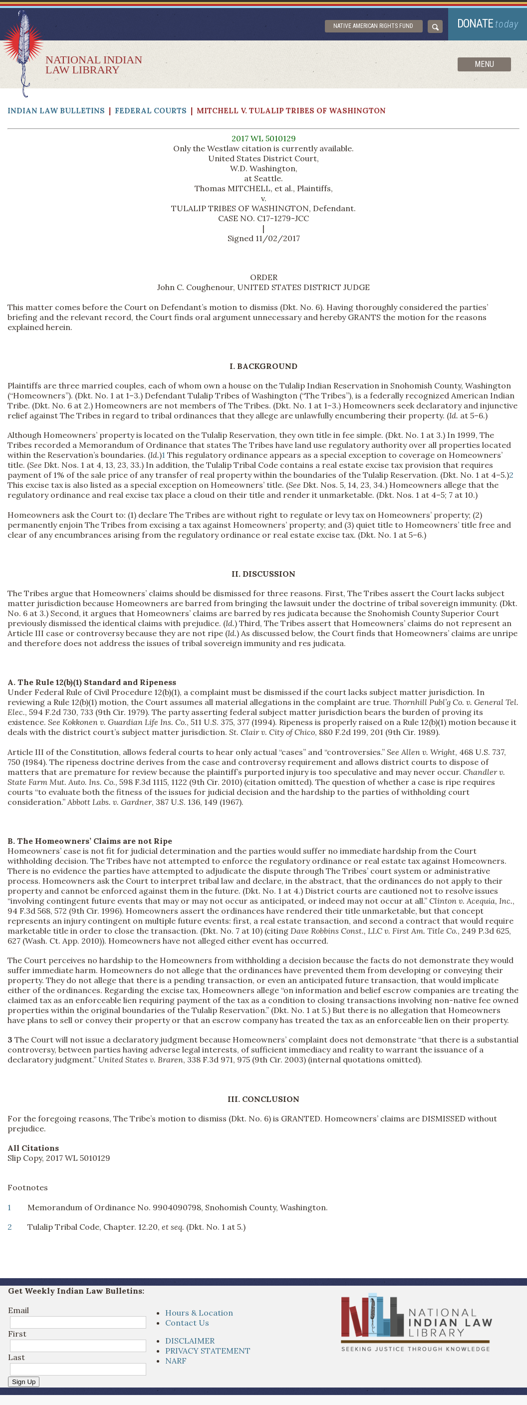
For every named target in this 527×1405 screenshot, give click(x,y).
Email (18, 1310)
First (17, 1334)
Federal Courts (151, 110)
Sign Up (23, 1382)
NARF (176, 1361)
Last (16, 1357)
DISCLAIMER (190, 1341)
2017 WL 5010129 (264, 138)
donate (488, 23)
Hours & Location (199, 1313)
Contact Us (187, 1323)
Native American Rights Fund (373, 25)
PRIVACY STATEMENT (208, 1351)
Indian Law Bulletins (56, 110)
